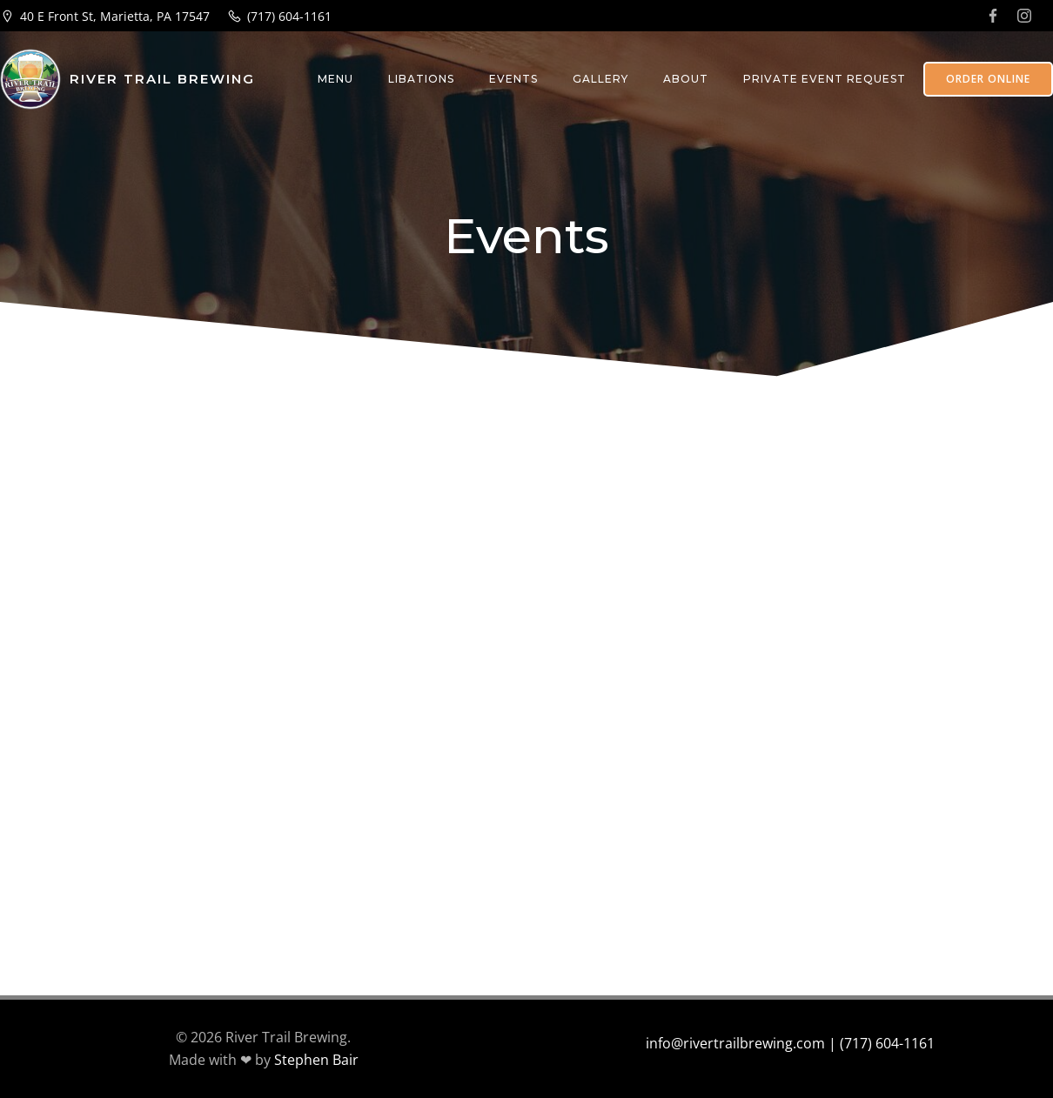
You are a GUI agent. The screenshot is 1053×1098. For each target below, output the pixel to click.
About (685, 78)
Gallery (600, 78)
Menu (335, 78)
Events (513, 78)
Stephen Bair (316, 1059)
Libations (421, 78)
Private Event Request (824, 78)
